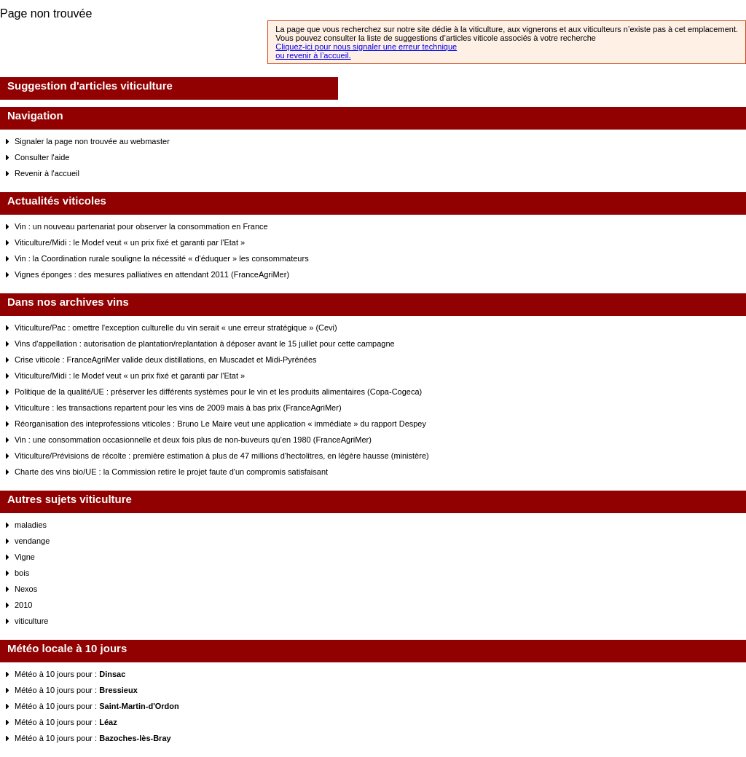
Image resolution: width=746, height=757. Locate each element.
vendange (32, 540)
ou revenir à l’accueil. (312, 55)
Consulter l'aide (42, 157)
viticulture (31, 621)
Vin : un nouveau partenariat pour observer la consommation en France (141, 226)
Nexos (26, 588)
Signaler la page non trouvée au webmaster (92, 141)
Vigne (25, 556)
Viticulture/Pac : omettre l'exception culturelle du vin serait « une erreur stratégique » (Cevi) (176, 327)
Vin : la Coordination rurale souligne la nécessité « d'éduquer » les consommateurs (162, 258)
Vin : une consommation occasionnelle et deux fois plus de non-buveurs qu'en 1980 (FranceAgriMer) (193, 439)
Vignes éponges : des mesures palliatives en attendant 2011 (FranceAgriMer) (152, 274)
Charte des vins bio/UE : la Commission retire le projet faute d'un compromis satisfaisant (171, 471)
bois (22, 572)
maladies (31, 524)
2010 (23, 605)
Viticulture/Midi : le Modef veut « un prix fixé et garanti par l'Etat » (130, 242)
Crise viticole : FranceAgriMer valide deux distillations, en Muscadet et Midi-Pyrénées (166, 359)
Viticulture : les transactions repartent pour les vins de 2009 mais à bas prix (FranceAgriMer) (178, 407)
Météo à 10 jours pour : (70, 674)
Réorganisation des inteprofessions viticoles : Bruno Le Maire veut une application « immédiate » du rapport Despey (220, 423)
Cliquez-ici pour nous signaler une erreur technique (366, 46)
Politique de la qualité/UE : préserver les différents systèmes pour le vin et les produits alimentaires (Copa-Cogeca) (218, 391)
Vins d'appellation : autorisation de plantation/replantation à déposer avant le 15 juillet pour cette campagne (205, 343)
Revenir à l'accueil (47, 173)
